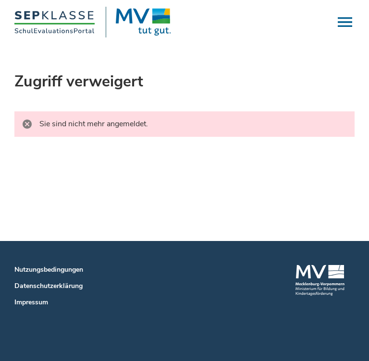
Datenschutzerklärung (48, 285)
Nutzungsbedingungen (48, 269)
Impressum (31, 302)
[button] (345, 22)
